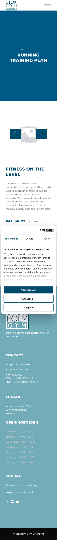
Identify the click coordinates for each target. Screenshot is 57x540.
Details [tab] (29, 238)
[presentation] (15, 134)
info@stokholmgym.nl (18, 364)
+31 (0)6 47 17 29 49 (17, 369)
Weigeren (28, 307)
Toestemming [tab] (10, 238)
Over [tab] (47, 238)
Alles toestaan (28, 290)
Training (34, 221)
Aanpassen (28, 298)
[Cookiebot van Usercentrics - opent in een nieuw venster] (41, 230)
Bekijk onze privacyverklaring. (22, 485)
